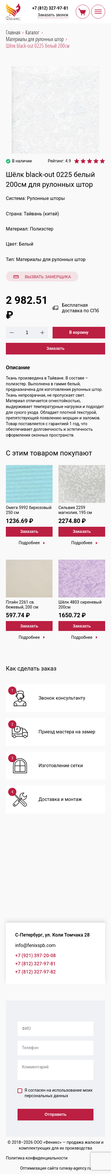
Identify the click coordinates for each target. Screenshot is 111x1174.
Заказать (55, 348)
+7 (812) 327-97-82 (35, 972)
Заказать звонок (53, 15)
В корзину (79, 332)
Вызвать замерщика (42, 277)
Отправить (55, 1114)
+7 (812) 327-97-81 (50, 8)
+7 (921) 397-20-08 (35, 955)
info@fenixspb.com (35, 945)
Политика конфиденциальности (36, 1158)
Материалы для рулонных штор (51, 259)
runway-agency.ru (75, 1168)
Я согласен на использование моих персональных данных (55, 1093)
